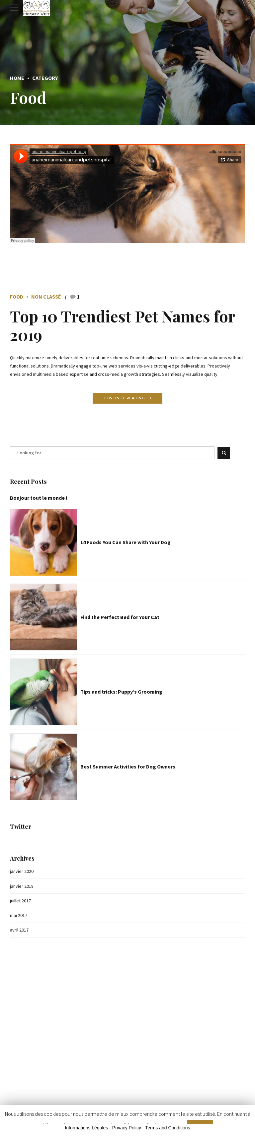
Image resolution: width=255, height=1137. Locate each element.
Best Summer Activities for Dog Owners (127, 767)
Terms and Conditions (167, 1128)
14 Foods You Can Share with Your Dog (125, 542)
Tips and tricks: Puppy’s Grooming (121, 692)
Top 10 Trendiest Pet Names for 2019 (123, 325)
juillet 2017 (20, 901)
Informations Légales (86, 1128)
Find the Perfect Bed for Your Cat (119, 617)
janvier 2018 (22, 886)
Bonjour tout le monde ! (38, 498)
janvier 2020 (22, 871)
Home (17, 78)
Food (16, 296)
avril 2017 (19, 930)
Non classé (46, 296)
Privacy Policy (126, 1128)
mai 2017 (18, 915)
